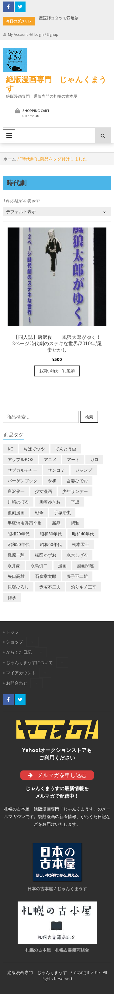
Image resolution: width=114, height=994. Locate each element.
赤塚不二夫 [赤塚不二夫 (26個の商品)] (49, 587)
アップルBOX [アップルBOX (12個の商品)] (20, 459)
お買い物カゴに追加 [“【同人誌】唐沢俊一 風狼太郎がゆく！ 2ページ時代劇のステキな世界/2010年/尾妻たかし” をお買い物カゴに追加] (57, 370)
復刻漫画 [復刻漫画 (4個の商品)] (16, 512)
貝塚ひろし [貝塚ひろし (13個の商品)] (18, 587)
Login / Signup (43, 34)
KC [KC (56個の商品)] (10, 449)
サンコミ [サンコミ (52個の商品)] (56, 470)
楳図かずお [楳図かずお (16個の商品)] (45, 555)
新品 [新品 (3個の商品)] (56, 523)
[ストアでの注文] (57, 211)
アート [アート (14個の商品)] (73, 459)
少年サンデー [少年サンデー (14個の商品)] (75, 491)
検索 (89, 417)
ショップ (14, 642)
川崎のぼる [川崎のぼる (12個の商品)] (18, 502)
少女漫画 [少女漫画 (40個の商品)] (43, 491)
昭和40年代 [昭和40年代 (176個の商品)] (83, 534)
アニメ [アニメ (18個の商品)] (50, 459)
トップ (12, 632)
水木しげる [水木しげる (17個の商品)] (77, 555)
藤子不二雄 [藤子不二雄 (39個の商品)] (77, 576)
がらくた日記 (19, 652)
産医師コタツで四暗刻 (58, 18)
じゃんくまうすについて (29, 662)
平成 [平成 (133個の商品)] (75, 502)
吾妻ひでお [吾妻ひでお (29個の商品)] (77, 481)
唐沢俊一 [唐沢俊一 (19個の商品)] (16, 491)
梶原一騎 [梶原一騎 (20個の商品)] (16, 555)
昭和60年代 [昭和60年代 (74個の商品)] (51, 544)
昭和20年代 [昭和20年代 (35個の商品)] (18, 534)
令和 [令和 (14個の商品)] (52, 481)
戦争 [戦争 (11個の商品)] (39, 512)
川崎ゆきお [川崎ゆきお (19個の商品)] (49, 502)
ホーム (9, 159)
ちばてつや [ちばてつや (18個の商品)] (34, 449)
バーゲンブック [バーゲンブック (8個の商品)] (22, 481)
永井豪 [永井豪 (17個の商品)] (14, 565)
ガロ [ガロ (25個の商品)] (94, 459)
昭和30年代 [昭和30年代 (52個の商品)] (51, 534)
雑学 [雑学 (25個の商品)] (12, 597)
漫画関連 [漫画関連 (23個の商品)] (85, 565)
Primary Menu (9, 135)
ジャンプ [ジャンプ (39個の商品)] (83, 470)
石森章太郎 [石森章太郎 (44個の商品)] (45, 576)
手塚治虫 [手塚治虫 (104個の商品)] (62, 512)
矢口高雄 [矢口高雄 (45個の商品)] (16, 576)
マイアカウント (21, 673)
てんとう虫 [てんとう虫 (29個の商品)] (65, 449)
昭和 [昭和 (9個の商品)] (75, 523)
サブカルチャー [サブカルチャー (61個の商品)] (22, 470)
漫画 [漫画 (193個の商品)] (62, 565)
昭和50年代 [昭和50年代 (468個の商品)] (18, 544)
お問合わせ (16, 683)
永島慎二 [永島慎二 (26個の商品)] (39, 565)
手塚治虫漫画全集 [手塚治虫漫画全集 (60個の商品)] (25, 523)
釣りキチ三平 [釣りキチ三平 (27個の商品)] (83, 587)
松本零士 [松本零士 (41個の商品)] (80, 544)
